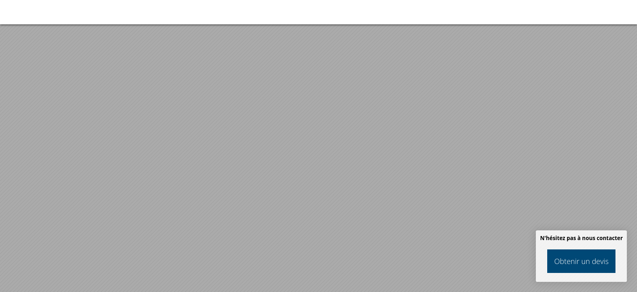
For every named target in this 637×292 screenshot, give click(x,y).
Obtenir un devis (581, 261)
